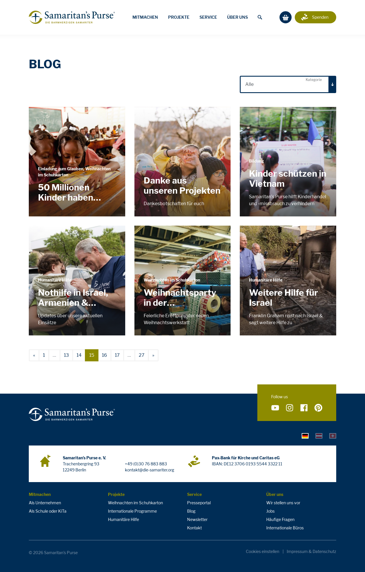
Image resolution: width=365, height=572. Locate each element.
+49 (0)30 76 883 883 (146, 463)
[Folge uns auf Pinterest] (318, 408)
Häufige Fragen (280, 519)
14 (79, 355)
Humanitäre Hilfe (123, 519)
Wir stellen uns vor (283, 502)
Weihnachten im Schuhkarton (135, 502)
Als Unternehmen (45, 502)
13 (66, 355)
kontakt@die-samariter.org (149, 469)
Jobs (270, 511)
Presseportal (199, 502)
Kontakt (194, 527)
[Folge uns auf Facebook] (304, 408)
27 (142, 355)
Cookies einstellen (262, 552)
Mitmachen (145, 17)
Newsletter (197, 519)
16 (104, 355)
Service (208, 17)
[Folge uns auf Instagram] (289, 408)
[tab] (305, 435)
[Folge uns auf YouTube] (275, 408)
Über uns (237, 17)
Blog (191, 511)
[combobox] (288, 84)
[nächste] (153, 355)
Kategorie (314, 80)
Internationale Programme (132, 511)
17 (117, 355)
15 (91, 355)
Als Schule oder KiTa (47, 511)
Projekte (178, 17)
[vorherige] (34, 355)
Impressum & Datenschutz (311, 552)
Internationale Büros (285, 527)
